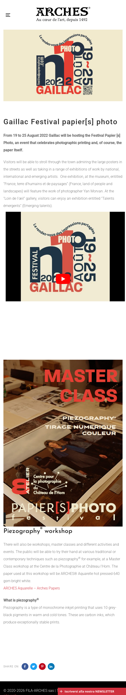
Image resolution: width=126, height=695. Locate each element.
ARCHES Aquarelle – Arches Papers (31, 588)
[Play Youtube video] (63, 278)
